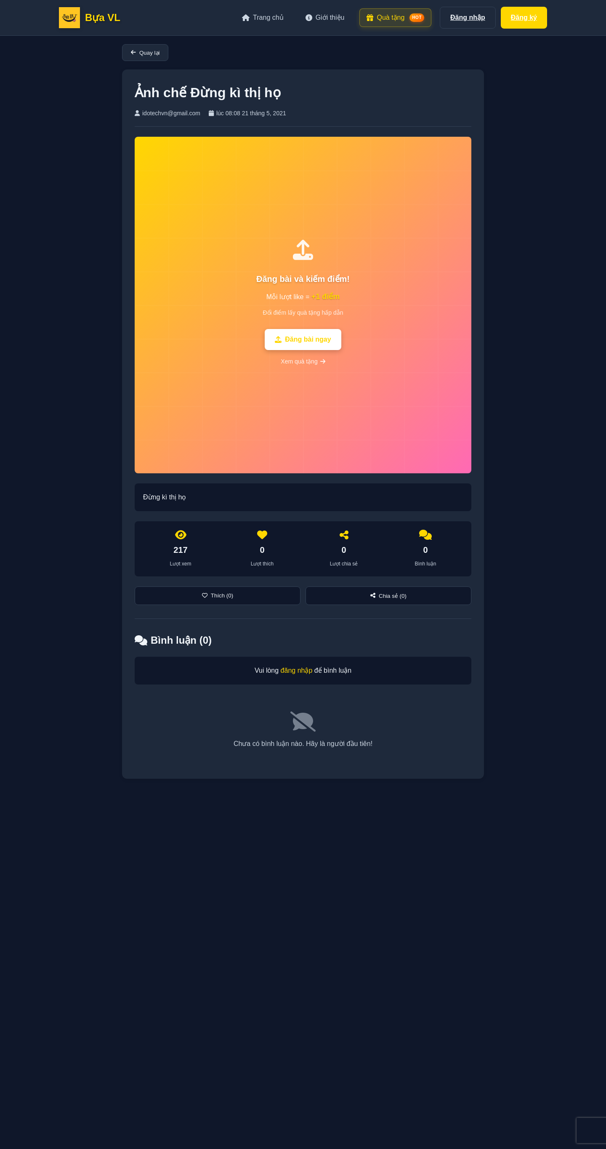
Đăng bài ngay (303, 339)
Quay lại (145, 53)
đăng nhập (297, 670)
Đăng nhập (467, 17)
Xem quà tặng (303, 361)
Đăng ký (524, 17)
